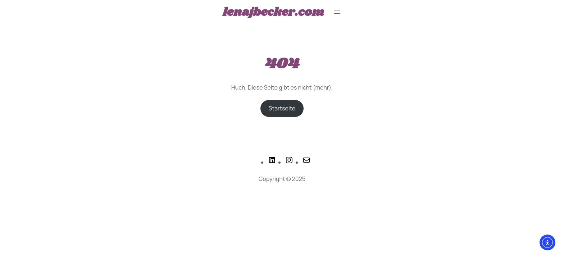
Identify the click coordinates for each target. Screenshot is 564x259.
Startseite (282, 108)
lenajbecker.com (273, 12)
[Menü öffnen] (337, 12)
